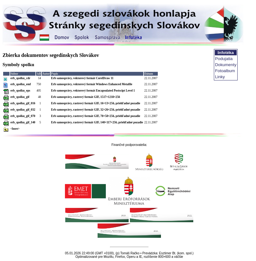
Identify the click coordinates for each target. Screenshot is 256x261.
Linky (220, 76)
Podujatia (224, 58)
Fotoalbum (225, 70)
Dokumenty (225, 64)
